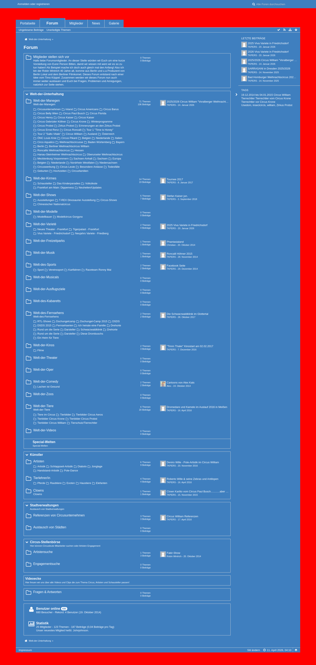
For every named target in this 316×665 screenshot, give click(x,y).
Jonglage (97, 466)
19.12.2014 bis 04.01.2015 (257, 94)
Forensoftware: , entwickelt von (158, 656)
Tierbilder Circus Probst (83, 418)
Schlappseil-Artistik (61, 466)
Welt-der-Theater (45, 357)
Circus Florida (98, 113)
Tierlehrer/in (41, 478)
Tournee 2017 (175, 179)
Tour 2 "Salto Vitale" (49, 133)
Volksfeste (91, 183)
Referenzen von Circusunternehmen (59, 515)
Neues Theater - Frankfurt (52, 229)
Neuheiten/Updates (90, 187)
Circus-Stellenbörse (45, 542)
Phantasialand (175, 241)
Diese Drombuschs (92, 333)
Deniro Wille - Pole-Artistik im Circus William (193, 462)
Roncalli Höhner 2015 (179, 253)
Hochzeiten (60, 170)
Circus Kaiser (66, 117)
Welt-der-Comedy (45, 381)
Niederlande (103, 138)
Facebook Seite (176, 265)
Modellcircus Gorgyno (70, 216)
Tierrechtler (248, 98)
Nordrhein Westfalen (82, 162)
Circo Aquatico (46, 142)
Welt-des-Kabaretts (47, 301)
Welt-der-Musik (44, 252)
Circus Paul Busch (74, 113)
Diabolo (82, 466)
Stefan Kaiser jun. (177, 195)
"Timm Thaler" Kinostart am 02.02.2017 (190, 346)
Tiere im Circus (46, 414)
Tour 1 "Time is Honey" (100, 129)
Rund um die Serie (48, 329)
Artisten (38, 461)
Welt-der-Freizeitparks (49, 240)
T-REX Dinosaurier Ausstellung (77, 200)
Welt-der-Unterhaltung (47, 94)
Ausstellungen (45, 200)
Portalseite (27, 23)
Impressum (25, 650)
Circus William (74, 133)
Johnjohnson (80, 630)
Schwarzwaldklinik (91, 329)
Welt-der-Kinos (43, 345)
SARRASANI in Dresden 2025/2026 (269, 68)
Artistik (41, 466)
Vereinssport (56, 269)
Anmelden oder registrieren (33, 4)
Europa (117, 158)
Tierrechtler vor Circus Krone (258, 101)
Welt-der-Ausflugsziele (49, 289)
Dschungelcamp (65, 321)
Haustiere (85, 483)
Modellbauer (44, 216)
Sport (40, 269)
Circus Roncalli (73, 129)
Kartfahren (74, 269)
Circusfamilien (79, 170)
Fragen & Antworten (47, 592)
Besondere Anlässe (91, 166)
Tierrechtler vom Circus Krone (273, 98)
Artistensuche (43, 552)
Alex (169, 386)
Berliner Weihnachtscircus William (69, 146)
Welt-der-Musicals (46, 277)
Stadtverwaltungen (44, 505)
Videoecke (33, 578)
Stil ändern (253, 650)
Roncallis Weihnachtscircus (53, 150)
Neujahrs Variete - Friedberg (92, 233)
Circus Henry (45, 117)
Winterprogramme (102, 121)
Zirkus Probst (66, 125)
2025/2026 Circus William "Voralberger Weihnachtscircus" (201, 101)
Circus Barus (111, 109)
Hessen (79, 150)
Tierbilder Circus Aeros (89, 414)
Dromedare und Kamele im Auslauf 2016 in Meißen (197, 407)
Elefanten (101, 483)
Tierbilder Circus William (51, 422)
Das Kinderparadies (68, 183)
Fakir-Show (173, 552)
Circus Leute (67, 166)
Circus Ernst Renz (48, 129)
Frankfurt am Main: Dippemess (55, 187)
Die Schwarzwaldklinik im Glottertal (187, 313)
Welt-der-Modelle (45, 211)
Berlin (40, 146)
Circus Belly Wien (47, 113)
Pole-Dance (71, 470)
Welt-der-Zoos (43, 394)
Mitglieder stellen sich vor (51, 57)
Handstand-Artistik (48, 470)
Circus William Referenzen (182, 516)
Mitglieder (76, 23)
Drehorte (116, 325)
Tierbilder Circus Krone (50, 418)
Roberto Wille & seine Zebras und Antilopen (192, 478)
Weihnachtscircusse (71, 142)
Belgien (86, 138)
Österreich (108, 133)
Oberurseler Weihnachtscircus (105, 154)
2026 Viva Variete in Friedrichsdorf (268, 51)
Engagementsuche (46, 564)
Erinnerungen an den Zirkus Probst (99, 125)
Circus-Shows (108, 200)
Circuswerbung (46, 166)
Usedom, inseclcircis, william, (258, 105)
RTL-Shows (44, 321)
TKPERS (171, 105)
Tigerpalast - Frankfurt (86, 229)
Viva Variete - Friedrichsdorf (53, 233)
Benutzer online (48, 608)
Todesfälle (114, 166)
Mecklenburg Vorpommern (53, 158)
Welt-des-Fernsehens (48, 313)
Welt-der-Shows (44, 195)
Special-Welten (44, 442)
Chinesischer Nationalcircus (53, 204)
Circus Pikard (69, 138)
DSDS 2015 (44, 325)
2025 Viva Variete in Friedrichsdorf (187, 225)
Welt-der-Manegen (46, 100)
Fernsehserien (64, 325)
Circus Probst (45, 125)
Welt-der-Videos (44, 430)
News (96, 23)
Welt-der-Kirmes (44, 178)
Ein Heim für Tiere (48, 337)
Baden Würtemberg (99, 142)
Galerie (114, 23)
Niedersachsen (108, 162)
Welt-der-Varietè (44, 224)
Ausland (92, 133)
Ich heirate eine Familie (92, 325)
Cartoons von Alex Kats (180, 382)
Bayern (120, 142)
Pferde (41, 483)
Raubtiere (56, 483)
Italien (118, 138)
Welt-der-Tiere (43, 406)
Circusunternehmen (49, 109)
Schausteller (44, 183)
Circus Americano (88, 109)
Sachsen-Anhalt (83, 158)
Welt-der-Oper (43, 369)
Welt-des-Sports (44, 264)
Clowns (38, 490)
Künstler (36, 454)
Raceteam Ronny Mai (98, 269)
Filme (40, 350)
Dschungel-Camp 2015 (93, 321)
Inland (69, 109)
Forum (52, 23)
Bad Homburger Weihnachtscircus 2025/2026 (275, 77)
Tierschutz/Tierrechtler (84, 422)
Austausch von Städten (49, 527)
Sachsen (102, 158)
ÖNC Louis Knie (46, 138)
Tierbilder (65, 414)
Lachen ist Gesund (48, 386)
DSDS (116, 321)
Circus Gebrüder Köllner (51, 121)
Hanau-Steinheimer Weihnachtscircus (59, 154)
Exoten (71, 483)
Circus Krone (78, 121)
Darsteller (70, 329)
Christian (171, 245)
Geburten (42, 170)
